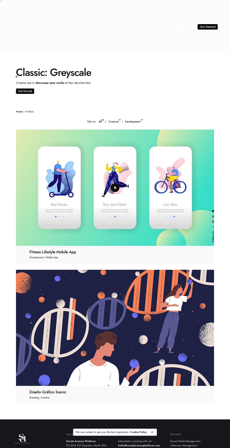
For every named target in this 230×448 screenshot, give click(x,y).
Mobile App (51, 257)
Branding (34, 397)
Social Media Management (185, 441)
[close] (152, 432)
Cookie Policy (138, 432)
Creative (45, 397)
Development (36, 257)
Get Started (207, 27)
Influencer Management (183, 445)
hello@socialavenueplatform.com (139, 445)
